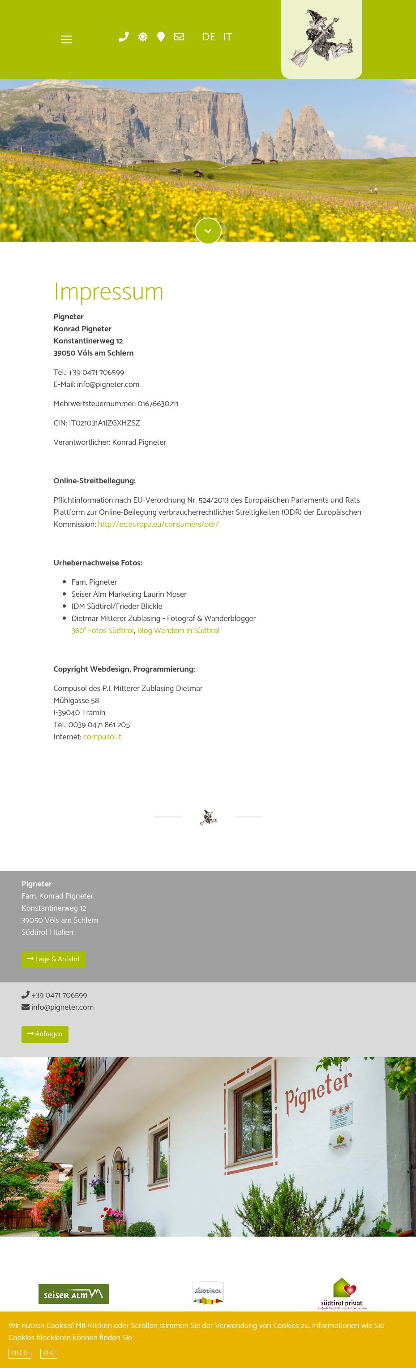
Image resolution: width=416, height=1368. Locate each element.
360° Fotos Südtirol (103, 631)
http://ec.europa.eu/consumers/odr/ (158, 524)
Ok (49, 1354)
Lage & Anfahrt (53, 959)
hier (20, 1354)
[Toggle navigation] (66, 39)
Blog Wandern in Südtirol (178, 631)
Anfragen (45, 1034)
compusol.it (102, 737)
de (209, 37)
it (227, 37)
